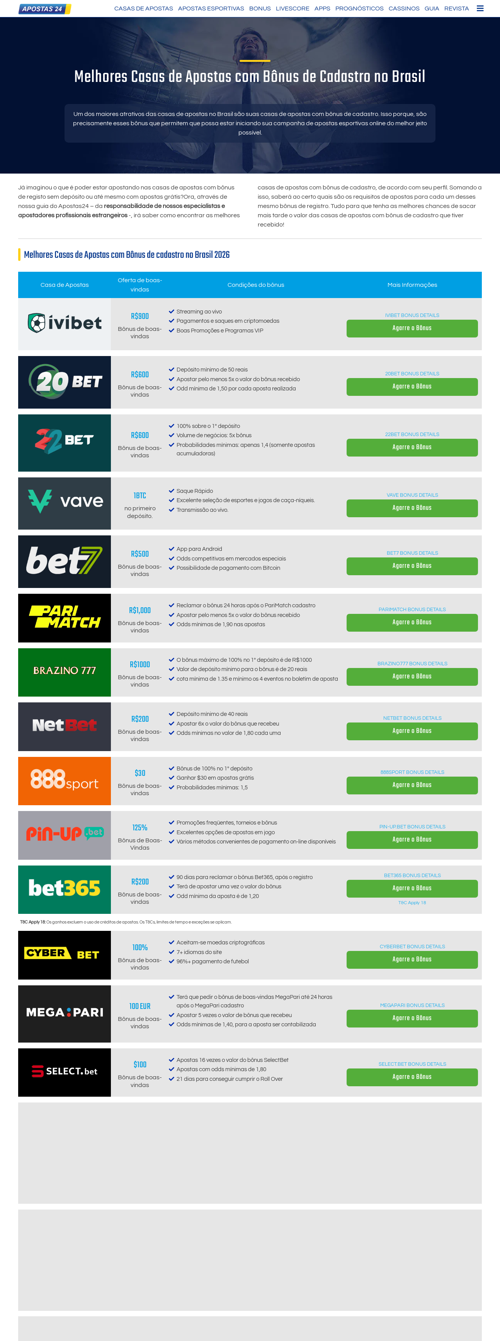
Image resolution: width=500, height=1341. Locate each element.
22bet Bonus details (412, 434)
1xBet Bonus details (412, 1229)
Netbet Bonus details (412, 718)
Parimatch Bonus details (412, 609)
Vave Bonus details (412, 495)
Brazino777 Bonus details (412, 663)
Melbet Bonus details (412, 1173)
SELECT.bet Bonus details (412, 1064)
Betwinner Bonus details (412, 1118)
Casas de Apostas (143, 8)
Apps (322, 8)
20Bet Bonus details (412, 374)
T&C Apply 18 (412, 902)
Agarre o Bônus (412, 328)
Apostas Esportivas (211, 8)
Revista (456, 8)
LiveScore (293, 8)
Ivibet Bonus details (412, 315)
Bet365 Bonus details (412, 875)
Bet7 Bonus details (412, 553)
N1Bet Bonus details (412, 1282)
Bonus (260, 8)
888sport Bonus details (412, 772)
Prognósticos (359, 8)
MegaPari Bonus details (412, 1005)
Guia (432, 8)
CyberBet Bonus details (412, 946)
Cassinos (404, 8)
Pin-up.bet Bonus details (412, 827)
